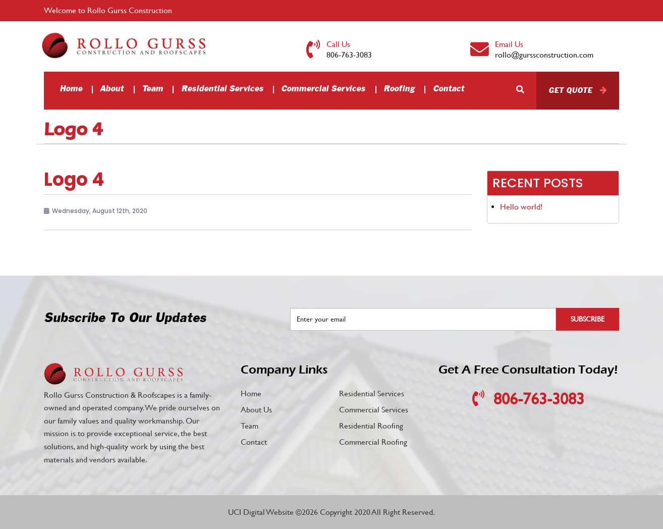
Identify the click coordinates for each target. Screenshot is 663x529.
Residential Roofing (371, 426)
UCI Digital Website (261, 512)
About (112, 89)
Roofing (399, 89)
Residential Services (222, 89)
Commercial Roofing (373, 442)
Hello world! (521, 206)
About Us (256, 409)
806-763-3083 (349, 55)
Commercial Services (323, 89)
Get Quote (570, 90)
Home (71, 89)
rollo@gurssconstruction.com (544, 55)
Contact (448, 89)
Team (152, 89)
